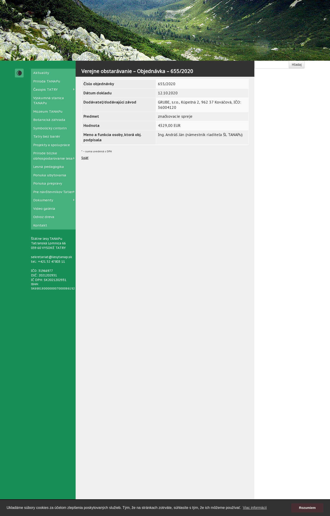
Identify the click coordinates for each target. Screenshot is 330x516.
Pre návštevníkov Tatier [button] (53, 192)
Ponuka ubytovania (49, 175)
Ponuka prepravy (47, 183)
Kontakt (40, 225)
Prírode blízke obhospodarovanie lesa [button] (53, 156)
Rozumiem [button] (307, 508)
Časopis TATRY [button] (45, 89)
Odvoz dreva (43, 217)
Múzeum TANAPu (48, 111)
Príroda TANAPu (46, 81)
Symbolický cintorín (50, 128)
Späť (84, 158)
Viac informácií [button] (255, 508)
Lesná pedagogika (48, 166)
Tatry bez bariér (46, 136)
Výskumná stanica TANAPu (48, 100)
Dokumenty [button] (43, 200)
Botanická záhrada (49, 119)
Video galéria (44, 208)
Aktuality (41, 73)
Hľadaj (297, 65)
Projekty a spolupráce (51, 145)
